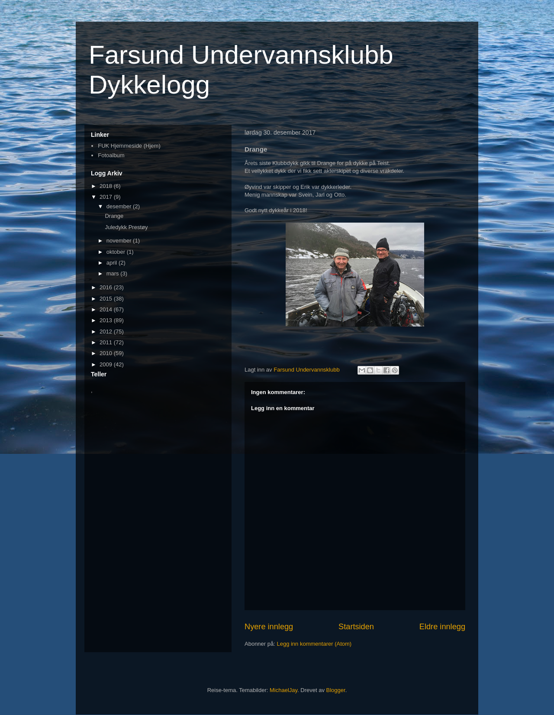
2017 (107, 197)
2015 (107, 298)
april (112, 262)
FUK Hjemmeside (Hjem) (129, 145)
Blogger (335, 690)
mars (113, 273)
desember (119, 206)
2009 (107, 364)
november (119, 240)
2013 (107, 320)
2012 (107, 331)
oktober (116, 252)
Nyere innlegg (269, 626)
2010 (107, 353)
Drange (114, 216)
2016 (107, 287)
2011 (107, 342)
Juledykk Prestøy (126, 227)
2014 (107, 309)
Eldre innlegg (442, 626)
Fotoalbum (111, 155)
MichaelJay (283, 690)
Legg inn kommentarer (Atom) (314, 644)
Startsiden (356, 626)
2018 (107, 186)
